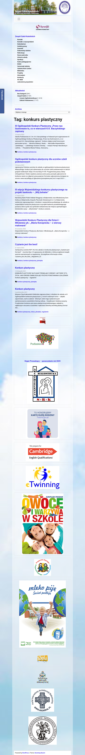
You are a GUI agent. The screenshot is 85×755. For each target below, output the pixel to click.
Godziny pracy (22, 46)
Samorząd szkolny (23, 66)
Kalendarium (21, 44)
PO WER (20, 79)
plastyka (40, 260)
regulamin (45, 312)
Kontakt (20, 39)
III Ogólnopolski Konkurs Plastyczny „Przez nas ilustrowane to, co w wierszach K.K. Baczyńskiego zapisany (40, 129)
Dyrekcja (20, 59)
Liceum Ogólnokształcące (28, 98)
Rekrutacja (21, 53)
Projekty (20, 73)
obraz (33, 312)
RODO (19, 64)
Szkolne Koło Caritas (24, 68)
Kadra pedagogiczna (24, 62)
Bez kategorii (21, 93)
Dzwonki (20, 48)
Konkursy (20, 77)
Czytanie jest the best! (26, 244)
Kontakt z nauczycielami (25, 42)
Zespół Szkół (21, 96)
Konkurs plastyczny (25, 267)
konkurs (20, 152)
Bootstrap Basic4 (40, 753)
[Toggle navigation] (19, 19)
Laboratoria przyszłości (25, 82)
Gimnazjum (21, 75)
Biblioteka (20, 71)
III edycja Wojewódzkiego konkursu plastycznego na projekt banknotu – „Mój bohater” (41, 191)
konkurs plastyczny (29, 152)
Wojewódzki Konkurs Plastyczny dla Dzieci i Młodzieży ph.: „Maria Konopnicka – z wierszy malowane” (38, 223)
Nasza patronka (22, 55)
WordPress (25, 753)
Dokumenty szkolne (24, 50)
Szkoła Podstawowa (26, 100)
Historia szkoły (22, 57)
